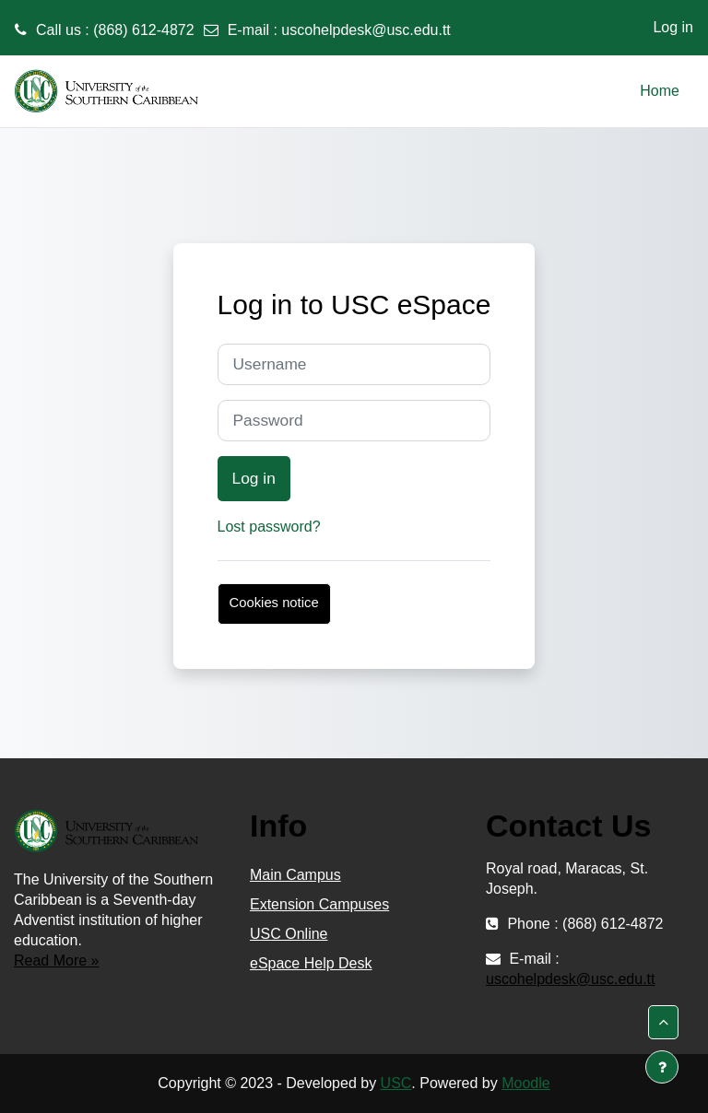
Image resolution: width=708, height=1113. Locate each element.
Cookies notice (274, 602)
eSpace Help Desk (311, 963)
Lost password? (269, 526)
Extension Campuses (319, 904)
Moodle (525, 1083)
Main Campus (295, 875)
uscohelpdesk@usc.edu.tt (365, 30)
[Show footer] (661, 1067)
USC (396, 1083)
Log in (673, 27)
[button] (663, 1022)
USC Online (288, 934)
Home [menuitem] (659, 91)
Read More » (57, 960)
